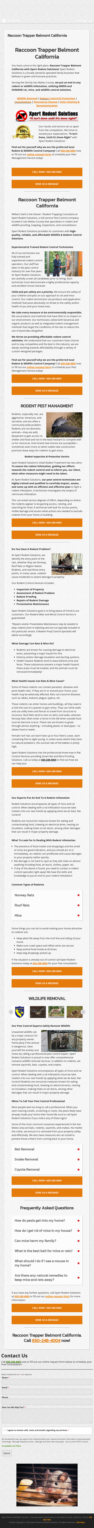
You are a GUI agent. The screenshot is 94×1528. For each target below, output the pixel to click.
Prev (11, 1012)
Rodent (44, 98)
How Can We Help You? (14, 1407)
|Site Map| (80, 1522)
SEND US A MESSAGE (47, 184)
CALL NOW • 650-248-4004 (47, 171)
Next (83, 1012)
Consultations (22, 102)
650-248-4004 (13, 1361)
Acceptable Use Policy (11, 1446)
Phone (5, 1397)
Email (5, 1387)
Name (5, 1377)
